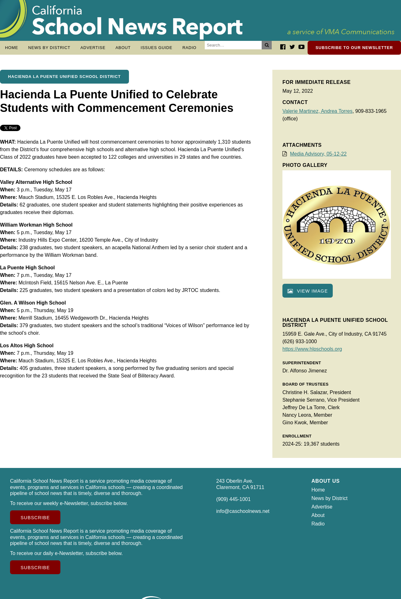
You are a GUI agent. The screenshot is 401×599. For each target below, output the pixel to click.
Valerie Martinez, (301, 114)
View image (307, 294)
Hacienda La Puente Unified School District (64, 79)
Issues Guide (156, 47)
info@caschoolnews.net (243, 514)
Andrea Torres (336, 114)
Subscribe (35, 520)
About (123, 47)
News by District (49, 47)
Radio (189, 47)
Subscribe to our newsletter (354, 47)
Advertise (93, 47)
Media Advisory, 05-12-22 (318, 157)
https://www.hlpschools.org (312, 352)
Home (11, 47)
